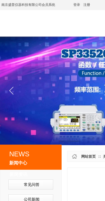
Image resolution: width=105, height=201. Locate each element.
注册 (86, 5)
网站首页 (88, 156)
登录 (76, 5)
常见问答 (31, 185)
